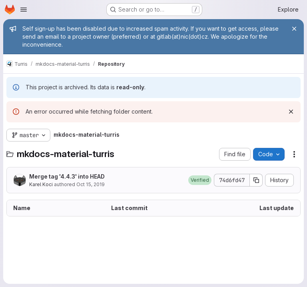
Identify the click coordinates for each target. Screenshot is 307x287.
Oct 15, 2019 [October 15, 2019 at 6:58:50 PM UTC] (90, 184)
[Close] (294, 28)
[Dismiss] (291, 111)
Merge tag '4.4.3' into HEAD (67, 176)
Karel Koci (41, 184)
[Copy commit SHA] (256, 180)
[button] (199, 180)
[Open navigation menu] (23, 9)
